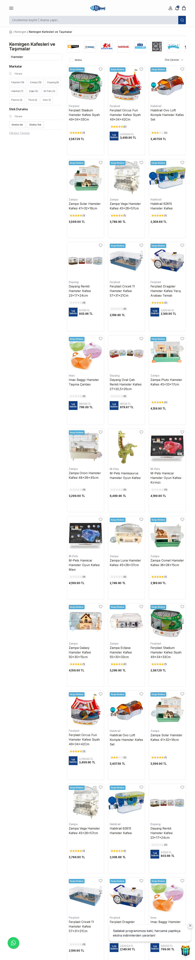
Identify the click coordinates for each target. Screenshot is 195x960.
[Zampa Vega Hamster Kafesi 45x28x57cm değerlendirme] (118, 215)
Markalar (15, 66)
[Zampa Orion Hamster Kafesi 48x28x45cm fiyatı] (85, 496)
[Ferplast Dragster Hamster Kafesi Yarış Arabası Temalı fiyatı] (167, 312)
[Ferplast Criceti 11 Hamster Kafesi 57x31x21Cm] (126, 260)
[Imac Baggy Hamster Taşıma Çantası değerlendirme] (78, 396)
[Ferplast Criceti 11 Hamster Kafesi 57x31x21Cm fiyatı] (126, 315)
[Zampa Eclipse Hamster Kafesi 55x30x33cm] (126, 621)
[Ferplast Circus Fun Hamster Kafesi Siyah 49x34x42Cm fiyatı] (126, 136)
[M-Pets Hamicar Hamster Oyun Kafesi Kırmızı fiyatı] (167, 496)
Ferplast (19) (17, 82)
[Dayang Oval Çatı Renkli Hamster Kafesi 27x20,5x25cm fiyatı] (126, 405)
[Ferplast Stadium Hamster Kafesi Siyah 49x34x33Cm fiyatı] (85, 139)
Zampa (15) (36, 82)
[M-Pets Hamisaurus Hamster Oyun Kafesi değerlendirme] (119, 490)
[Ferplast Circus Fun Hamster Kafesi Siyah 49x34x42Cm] (126, 84)
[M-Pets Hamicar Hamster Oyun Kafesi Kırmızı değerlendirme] (159, 490)
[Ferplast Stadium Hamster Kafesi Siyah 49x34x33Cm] (85, 84)
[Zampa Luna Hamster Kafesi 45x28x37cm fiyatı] (126, 583)
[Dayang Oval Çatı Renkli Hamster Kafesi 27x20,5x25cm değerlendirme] (119, 396)
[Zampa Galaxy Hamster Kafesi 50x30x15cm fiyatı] (85, 670)
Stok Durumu (18, 109)
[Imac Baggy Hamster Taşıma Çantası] (85, 353)
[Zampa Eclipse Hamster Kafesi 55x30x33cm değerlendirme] (119, 664)
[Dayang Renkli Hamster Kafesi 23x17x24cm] (85, 260)
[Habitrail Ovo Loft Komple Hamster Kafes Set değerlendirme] (159, 133)
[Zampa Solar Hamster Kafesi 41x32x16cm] (85, 177)
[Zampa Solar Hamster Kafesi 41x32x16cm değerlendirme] (77, 215)
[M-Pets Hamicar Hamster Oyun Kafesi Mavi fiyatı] (85, 583)
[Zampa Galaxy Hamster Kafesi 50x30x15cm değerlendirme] (77, 664)
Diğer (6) (33, 91)
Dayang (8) (53, 82)
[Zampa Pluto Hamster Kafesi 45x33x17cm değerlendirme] (159, 402)
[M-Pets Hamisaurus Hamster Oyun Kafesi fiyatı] (126, 496)
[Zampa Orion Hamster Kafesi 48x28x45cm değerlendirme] (78, 490)
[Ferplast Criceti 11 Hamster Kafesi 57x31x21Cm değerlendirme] (119, 309)
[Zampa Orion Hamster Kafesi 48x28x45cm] (85, 447)
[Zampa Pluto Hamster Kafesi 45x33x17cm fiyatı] (167, 408)
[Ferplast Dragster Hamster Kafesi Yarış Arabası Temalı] (167, 260)
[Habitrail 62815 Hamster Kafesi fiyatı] (167, 221)
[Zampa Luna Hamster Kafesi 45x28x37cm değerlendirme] (119, 577)
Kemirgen (20, 31)
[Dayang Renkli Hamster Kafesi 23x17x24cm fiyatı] (85, 312)
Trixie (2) (32, 99)
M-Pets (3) (49, 91)
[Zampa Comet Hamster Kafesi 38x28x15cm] (167, 534)
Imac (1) (47, 99)
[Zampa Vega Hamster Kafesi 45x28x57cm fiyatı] (126, 221)
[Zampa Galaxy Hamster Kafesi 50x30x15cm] (85, 621)
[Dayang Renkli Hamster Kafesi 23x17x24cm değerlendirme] (78, 303)
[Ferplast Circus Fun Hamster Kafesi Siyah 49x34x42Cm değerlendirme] (119, 127)
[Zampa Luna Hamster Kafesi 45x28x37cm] (126, 534)
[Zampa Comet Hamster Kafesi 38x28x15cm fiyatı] (167, 583)
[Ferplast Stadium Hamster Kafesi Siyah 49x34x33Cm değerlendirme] (77, 133)
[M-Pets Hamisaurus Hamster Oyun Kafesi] (126, 447)
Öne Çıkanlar (174, 59)
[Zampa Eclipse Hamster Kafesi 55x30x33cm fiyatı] (126, 670)
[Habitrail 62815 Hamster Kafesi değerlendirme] (159, 215)
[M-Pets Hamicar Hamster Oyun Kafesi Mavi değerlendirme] (78, 577)
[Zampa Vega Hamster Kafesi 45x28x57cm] (126, 177)
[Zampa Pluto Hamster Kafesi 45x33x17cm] (167, 353)
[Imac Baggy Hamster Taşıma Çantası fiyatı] (85, 405)
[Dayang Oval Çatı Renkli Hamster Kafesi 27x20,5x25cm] (126, 353)
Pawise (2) (16, 99)
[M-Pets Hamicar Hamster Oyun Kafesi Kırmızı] (167, 447)
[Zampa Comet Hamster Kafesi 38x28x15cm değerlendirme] (159, 577)
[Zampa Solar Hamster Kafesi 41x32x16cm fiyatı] (85, 221)
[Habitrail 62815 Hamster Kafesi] (167, 177)
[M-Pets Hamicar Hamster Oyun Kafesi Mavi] (85, 534)
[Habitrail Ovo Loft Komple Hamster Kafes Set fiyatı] (167, 139)
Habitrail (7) (17, 91)
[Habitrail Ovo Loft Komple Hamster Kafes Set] (167, 84)
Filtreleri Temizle (19, 133)
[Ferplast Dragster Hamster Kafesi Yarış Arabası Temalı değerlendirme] (159, 303)
